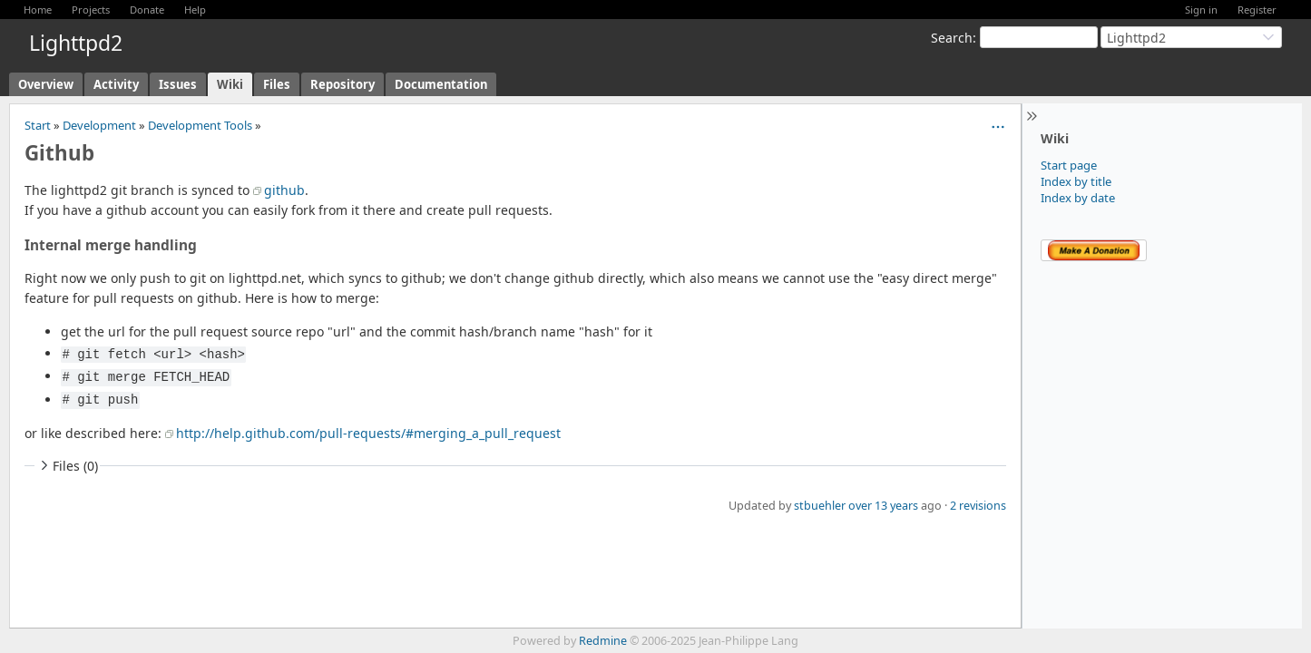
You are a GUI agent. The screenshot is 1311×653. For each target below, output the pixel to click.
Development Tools (200, 125)
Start (37, 125)
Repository (342, 84)
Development (99, 125)
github (284, 190)
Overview (45, 84)
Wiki (230, 84)
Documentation (441, 84)
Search (952, 37)
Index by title (1076, 181)
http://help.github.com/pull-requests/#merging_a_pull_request (368, 433)
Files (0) (67, 465)
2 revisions (978, 505)
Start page (1069, 165)
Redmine (603, 640)
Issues (178, 84)
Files (276, 84)
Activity (116, 84)
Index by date (1078, 198)
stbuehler (820, 505)
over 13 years (883, 505)
